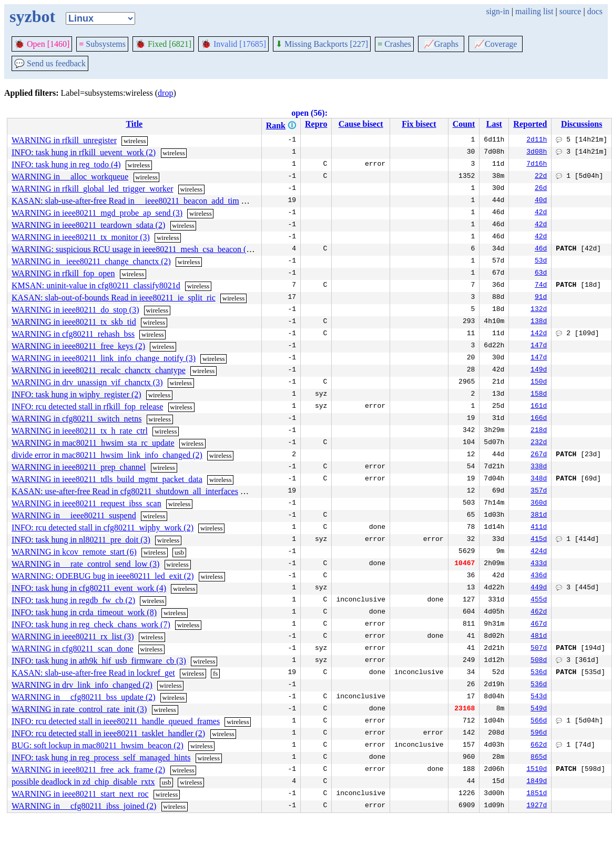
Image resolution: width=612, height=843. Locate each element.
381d (539, 515)
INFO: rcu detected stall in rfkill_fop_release (87, 406)
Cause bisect (361, 123)
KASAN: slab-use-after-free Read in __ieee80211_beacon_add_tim (125, 200)
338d (539, 467)
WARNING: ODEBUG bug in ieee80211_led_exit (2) (102, 575)
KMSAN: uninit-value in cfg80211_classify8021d (96, 285)
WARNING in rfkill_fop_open (63, 273)
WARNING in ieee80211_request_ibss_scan (86, 503)
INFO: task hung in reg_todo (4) (66, 164)
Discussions (581, 123)
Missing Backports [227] (322, 43)
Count (464, 123)
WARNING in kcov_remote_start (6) (74, 551)
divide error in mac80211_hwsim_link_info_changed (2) (107, 454)
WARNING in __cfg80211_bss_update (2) (84, 697)
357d (539, 491)
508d (539, 661)
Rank (275, 125)
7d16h (536, 164)
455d (539, 600)
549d (539, 709)
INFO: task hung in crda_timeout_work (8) (84, 612)
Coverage (495, 43)
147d (539, 346)
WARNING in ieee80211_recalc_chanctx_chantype (99, 370)
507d (539, 649)
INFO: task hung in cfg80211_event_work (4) (89, 588)
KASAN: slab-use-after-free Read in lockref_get (93, 672)
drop (165, 92)
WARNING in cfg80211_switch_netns (76, 418)
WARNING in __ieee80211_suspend (74, 515)
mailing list (534, 11)
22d (541, 177)
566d (539, 721)
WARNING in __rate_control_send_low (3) (85, 563)
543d (539, 697)
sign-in (497, 11)
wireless (135, 141)
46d (541, 249)
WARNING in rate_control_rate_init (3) (79, 709)
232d (539, 443)
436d (539, 576)
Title (134, 123)
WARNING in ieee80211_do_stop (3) (75, 309)
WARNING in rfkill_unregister (64, 140)
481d (539, 636)
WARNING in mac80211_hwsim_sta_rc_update (93, 442)
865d (539, 757)
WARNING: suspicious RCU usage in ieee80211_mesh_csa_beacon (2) (132, 249)
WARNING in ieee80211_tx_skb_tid (74, 321)
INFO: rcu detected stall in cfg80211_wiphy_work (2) (102, 527)
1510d (536, 770)
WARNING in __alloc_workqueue (70, 176)
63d (541, 273)
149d (539, 370)
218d (539, 431)
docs (595, 11)
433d (539, 564)
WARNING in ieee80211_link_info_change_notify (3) (104, 358)
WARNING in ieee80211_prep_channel (79, 467)
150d (539, 382)
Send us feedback (50, 63)
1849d (536, 782)
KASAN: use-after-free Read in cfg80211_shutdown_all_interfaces (125, 491)
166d (539, 419)
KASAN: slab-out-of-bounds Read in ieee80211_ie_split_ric (114, 297)
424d (539, 552)
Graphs (441, 43)
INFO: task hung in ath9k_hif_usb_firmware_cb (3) (99, 660)
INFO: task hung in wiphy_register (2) (76, 394)
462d (539, 612)
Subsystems (102, 43)
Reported (530, 123)
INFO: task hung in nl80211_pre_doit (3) (81, 539)
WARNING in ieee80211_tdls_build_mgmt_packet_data (107, 479)
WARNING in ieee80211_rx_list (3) (73, 636)
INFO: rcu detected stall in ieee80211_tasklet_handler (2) (108, 733)
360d (539, 503)
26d (541, 189)
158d (539, 394)
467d (539, 624)
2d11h (536, 140)
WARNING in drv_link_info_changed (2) (82, 684)
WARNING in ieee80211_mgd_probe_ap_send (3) (97, 212)
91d (541, 298)
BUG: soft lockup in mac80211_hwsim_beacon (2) (97, 745)
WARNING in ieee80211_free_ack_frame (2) (88, 769)
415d (539, 540)
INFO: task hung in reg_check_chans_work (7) (91, 624)
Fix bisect (419, 123)
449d (539, 588)
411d (539, 528)
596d (539, 733)
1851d (536, 794)
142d (539, 334)
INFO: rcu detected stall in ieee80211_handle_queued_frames (116, 721)
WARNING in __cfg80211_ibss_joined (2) (84, 805)
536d (539, 673)
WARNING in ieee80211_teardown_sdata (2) (88, 224)
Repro (316, 123)
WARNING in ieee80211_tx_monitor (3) (81, 237)
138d (539, 322)
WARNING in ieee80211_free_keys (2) (78, 346)
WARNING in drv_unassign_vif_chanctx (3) (87, 382)
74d (541, 285)
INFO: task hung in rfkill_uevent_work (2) (84, 152)
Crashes (394, 43)
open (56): (309, 112)
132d (539, 310)
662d (539, 745)
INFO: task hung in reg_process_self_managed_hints (101, 757)
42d (541, 213)
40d (541, 201)
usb (179, 552)
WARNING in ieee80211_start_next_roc (80, 793)
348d (539, 479)
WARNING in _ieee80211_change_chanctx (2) (91, 261)
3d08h (536, 152)
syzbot (32, 16)
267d (539, 455)
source (570, 11)
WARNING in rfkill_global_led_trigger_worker (92, 188)
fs (215, 673)
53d (541, 261)
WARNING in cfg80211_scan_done (72, 648)
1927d (536, 806)
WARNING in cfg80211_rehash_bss (73, 333)
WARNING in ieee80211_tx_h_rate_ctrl (80, 430)
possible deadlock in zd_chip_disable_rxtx (83, 781)
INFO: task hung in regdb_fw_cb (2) (73, 600)
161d (539, 407)
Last (494, 123)
